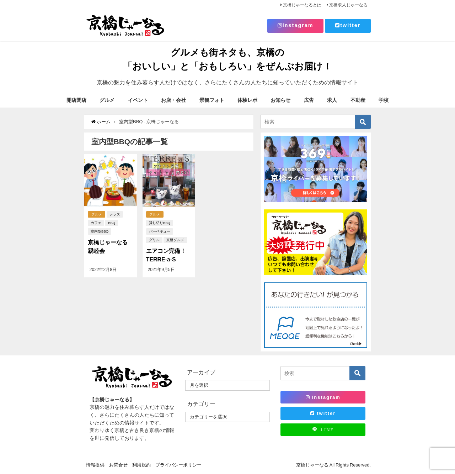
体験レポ (247, 100)
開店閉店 (76, 100)
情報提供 (95, 465)
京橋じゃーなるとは (302, 5)
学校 (384, 100)
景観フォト (211, 100)
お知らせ (280, 100)
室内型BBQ (99, 231)
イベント (138, 100)
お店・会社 (173, 100)
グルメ (107, 100)
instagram (296, 25)
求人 (332, 100)
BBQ (111, 222)
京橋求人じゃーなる (348, 5)
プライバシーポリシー (178, 465)
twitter (347, 25)
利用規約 (141, 465)
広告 (309, 100)
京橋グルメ (175, 239)
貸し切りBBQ (159, 222)
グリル (154, 239)
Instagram (323, 397)
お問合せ (118, 465)
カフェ (96, 222)
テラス (115, 214)
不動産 (357, 100)
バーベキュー (159, 231)
